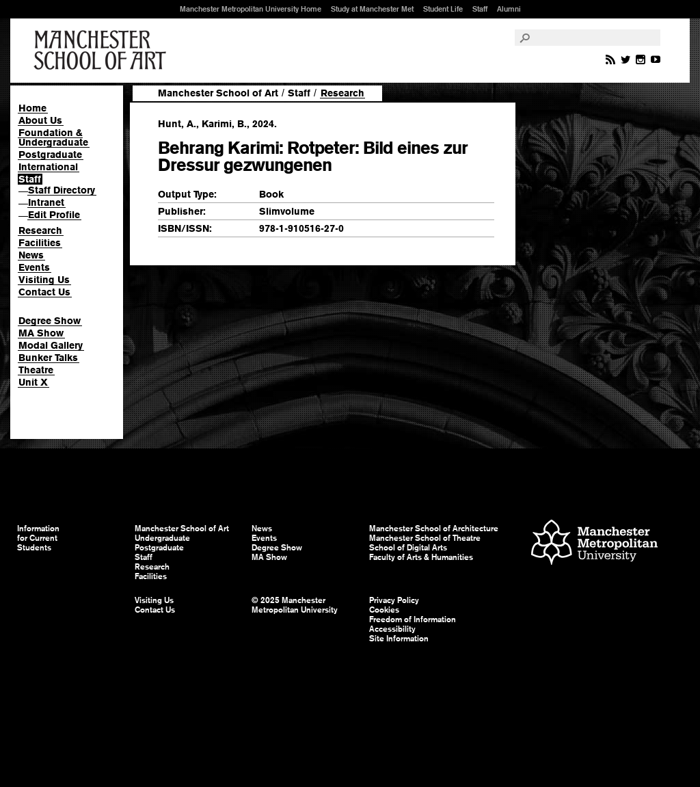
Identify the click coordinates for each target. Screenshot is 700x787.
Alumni (509, 9)
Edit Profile (54, 214)
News (31, 255)
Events (34, 267)
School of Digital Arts (408, 547)
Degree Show (49, 320)
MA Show (41, 333)
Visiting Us (44, 279)
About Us (40, 120)
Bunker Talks (48, 357)
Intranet (46, 202)
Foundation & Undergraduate (53, 137)
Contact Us (44, 291)
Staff (479, 9)
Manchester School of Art (103, 50)
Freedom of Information (412, 619)
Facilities (39, 242)
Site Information (399, 638)
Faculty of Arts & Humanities (421, 557)
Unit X (33, 382)
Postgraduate (50, 154)
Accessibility (392, 629)
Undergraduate (162, 538)
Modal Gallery (50, 345)
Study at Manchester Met (372, 9)
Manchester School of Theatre (425, 538)
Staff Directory (61, 190)
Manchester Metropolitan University (594, 544)
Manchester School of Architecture (433, 528)
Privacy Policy (394, 600)
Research (40, 230)
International (48, 166)
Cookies (384, 610)
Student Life (443, 9)
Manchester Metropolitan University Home (250, 9)
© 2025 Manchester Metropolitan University (295, 605)
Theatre (35, 369)
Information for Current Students (38, 538)
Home (32, 108)
